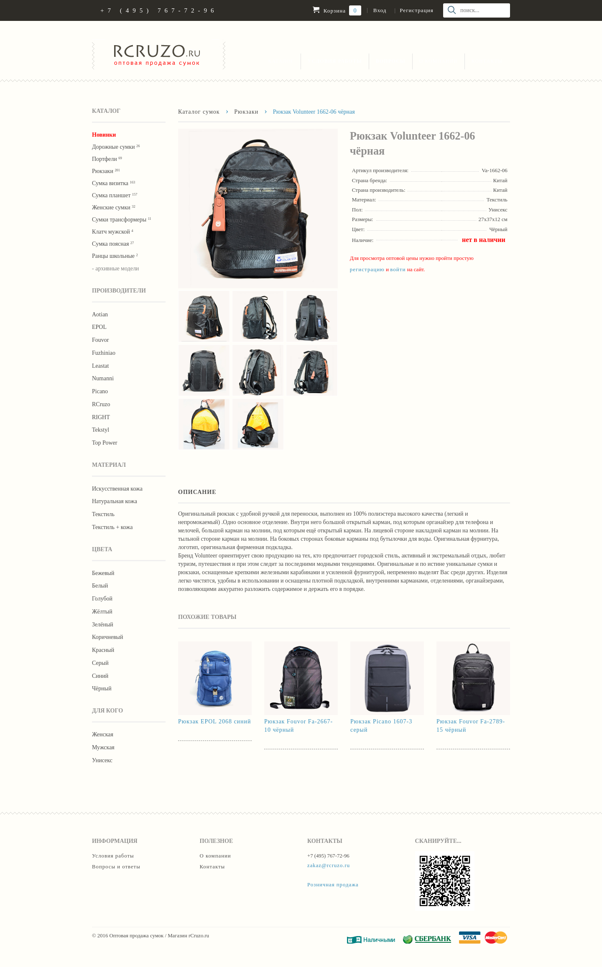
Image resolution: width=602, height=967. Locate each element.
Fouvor (100, 340)
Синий (100, 676)
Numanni (103, 378)
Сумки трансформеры (121, 219)
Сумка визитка (113, 183)
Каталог (281, 61)
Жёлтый (102, 611)
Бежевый (103, 573)
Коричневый (107, 637)
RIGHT (101, 417)
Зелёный (102, 624)
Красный (103, 650)
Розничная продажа (333, 885)
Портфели (107, 159)
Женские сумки (113, 207)
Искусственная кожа (117, 489)
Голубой (102, 598)
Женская (102, 734)
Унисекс (102, 760)
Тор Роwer (104, 443)
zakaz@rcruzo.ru (328, 865)
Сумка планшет (114, 195)
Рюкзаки (106, 171)
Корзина (337, 10)
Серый (100, 663)
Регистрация (416, 10)
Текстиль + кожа (112, 527)
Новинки (104, 135)
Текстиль (103, 514)
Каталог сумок (199, 111)
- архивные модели (115, 268)
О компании (438, 61)
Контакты (487, 61)
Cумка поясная (113, 244)
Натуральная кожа (114, 501)
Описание (197, 492)
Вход (379, 10)
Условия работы (335, 61)
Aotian (100, 314)
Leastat (100, 366)
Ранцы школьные (115, 256)
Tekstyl (100, 430)
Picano (100, 391)
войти (398, 269)
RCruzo (101, 404)
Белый (100, 586)
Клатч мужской (112, 232)
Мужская (103, 747)
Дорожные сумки (116, 147)
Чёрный (102, 688)
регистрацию (367, 269)
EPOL (99, 327)
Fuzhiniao (103, 353)
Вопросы (391, 61)
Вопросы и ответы (116, 867)
